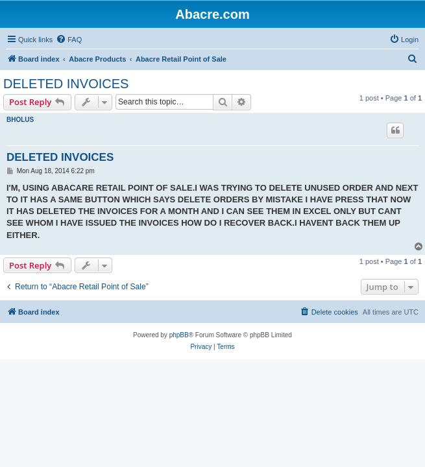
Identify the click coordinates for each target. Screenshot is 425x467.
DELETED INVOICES (65, 84)
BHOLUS (20, 119)
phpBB (179, 335)
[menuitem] (69, 39)
